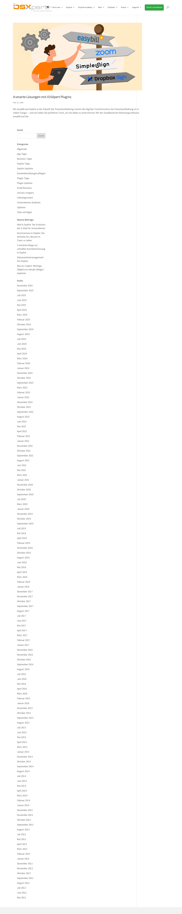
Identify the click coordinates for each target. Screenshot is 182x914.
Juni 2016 (145, 573)
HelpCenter (122, 818)
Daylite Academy (85, 7)
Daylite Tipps (147, 57)
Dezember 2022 (148, 296)
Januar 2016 (147, 597)
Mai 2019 (145, 427)
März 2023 (146, 282)
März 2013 (146, 743)
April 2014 (145, 685)
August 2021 (147, 354)
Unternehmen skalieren (152, 96)
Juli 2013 (145, 728)
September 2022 (149, 306)
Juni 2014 (145, 675)
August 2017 (147, 505)
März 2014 (146, 690)
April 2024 (145, 248)
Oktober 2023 (147, 272)
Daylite (69, 7)
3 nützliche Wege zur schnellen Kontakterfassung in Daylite (155, 143)
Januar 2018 (147, 481)
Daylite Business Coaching (68, 838)
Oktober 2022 (147, 301)
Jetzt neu (56, 7)
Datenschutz (96, 879)
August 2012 (147, 777)
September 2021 (149, 350)
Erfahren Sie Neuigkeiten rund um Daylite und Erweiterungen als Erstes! (150, 842)
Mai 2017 (145, 520)
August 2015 (147, 617)
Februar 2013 (147, 748)
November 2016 (148, 549)
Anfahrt (99, 869)
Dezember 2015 (148, 602)
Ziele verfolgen (148, 106)
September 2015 (149, 612)
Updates (145, 101)
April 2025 (145, 204)
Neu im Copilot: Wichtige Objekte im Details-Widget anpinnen (154, 164)
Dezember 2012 (148, 758)
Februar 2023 (147, 286)
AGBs (84, 879)
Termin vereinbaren (105, 838)
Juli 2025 (145, 189)
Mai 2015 (145, 631)
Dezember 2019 (148, 408)
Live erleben (21, 862)
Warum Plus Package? (26, 838)
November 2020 (148, 379)
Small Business (148, 82)
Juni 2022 (145, 316)
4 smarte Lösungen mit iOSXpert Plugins (42, 89)
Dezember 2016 (148, 544)
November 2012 (148, 762)
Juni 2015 (145, 626)
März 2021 (146, 369)
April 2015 (145, 636)
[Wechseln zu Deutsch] (91, 907)
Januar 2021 (147, 374)
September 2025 (149, 184)
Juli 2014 (145, 670)
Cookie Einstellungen (116, 879)
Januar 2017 (147, 539)
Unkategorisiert (149, 91)
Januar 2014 (147, 699)
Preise (123, 7)
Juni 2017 (145, 515)
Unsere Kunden (103, 844)
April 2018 (145, 466)
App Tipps (145, 48)
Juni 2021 (145, 359)
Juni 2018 (145, 456)
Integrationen (22, 856)
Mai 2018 (145, 461)
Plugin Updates (148, 77)
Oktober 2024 (147, 218)
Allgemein (145, 43)
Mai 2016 (145, 578)
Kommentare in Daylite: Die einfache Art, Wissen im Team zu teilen (154, 131)
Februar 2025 (147, 214)
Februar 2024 (147, 257)
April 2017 (145, 524)
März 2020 (146, 398)
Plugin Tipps (147, 72)
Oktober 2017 (147, 495)
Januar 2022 (147, 335)
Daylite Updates (149, 62)
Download (60, 862)
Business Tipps (148, 53)
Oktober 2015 (147, 607)
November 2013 (148, 709)
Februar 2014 (147, 694)
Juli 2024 (145, 233)
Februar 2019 (147, 437)
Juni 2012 (145, 787)
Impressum (71, 879)
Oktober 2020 (147, 384)
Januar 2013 (147, 753)
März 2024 (146, 252)
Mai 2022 (145, 320)
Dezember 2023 (148, 267)
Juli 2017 (145, 510)
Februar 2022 (147, 330)
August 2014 (147, 665)
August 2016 (147, 563)
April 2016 (145, 583)
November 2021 (148, 340)
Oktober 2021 (147, 345)
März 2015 (146, 641)
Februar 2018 (147, 476)
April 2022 (145, 325)
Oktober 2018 (147, 447)
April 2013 (145, 738)
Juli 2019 (145, 422)
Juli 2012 (145, 782)
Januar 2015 (147, 646)
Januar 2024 (147, 262)
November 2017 (148, 490)
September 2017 (149, 500)
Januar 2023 (147, 291)
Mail (100, 7)
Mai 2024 (145, 243)
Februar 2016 (147, 592)
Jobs (97, 862)
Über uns (99, 850)
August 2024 (147, 228)
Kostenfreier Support (66, 856)
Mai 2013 (145, 733)
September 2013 (149, 719)
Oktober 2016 (147, 554)
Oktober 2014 (147, 656)
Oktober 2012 (147, 767)
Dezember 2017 (148, 486)
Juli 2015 (145, 622)
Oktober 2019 (147, 413)
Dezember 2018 (148, 442)
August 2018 (147, 452)
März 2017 (146, 529)
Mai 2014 (145, 680)
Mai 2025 (145, 199)
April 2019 (145, 432)
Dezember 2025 (148, 180)
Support (135, 7)
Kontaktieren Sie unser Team (76, 818)
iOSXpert (111, 7)
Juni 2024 (145, 238)
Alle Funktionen (23, 844)
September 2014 (149, 660)
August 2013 (147, 724)
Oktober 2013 (147, 714)
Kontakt (59, 879)
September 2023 (149, 277)
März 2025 (146, 209)
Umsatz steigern (149, 87)
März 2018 (146, 471)
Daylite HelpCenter (64, 850)
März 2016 (146, 588)
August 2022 (147, 311)
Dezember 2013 (148, 704)
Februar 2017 (147, 534)
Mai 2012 (145, 792)
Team (98, 856)
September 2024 (149, 223)
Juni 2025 (145, 194)
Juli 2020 (145, 393)
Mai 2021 (145, 364)
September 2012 (149, 772)
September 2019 (149, 418)
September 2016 (149, 558)
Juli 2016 (145, 568)
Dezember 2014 (148, 651)
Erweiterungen (22, 850)
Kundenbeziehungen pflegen (155, 67)
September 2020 (149, 388)
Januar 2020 (147, 403)
